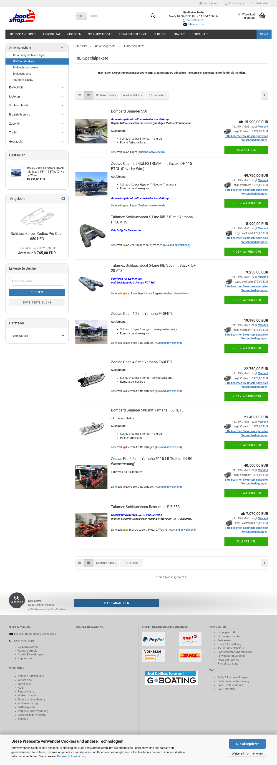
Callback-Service (28, 646)
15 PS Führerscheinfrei (231, 648)
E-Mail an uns (196, 24)
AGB (20, 687)
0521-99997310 (195, 20)
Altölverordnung (28, 703)
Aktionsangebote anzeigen (29, 55)
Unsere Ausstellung (229, 644)
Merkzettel (260, 3)
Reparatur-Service (228, 659)
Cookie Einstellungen (31, 654)
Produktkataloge (228, 663)
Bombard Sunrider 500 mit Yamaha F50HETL (147, 410)
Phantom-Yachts (23, 79)
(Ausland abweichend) (151, 152)
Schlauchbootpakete (25, 67)
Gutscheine (25, 680)
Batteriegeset (26, 707)
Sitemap (23, 718)
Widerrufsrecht (27, 695)
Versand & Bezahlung (31, 676)
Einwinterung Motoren (231, 655)
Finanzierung (26, 691)
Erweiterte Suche (37, 302)
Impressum (25, 658)
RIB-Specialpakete (23, 61)
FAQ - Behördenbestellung (233, 681)
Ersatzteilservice (133, 34)
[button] (209, 3)
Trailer (179, 34)
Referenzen (224, 640)
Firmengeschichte (228, 636)
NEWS (264, 34)
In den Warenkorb (246, 203)
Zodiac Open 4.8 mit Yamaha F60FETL (142, 362)
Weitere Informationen (247, 753)
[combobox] (106, 95)
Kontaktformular (28, 650)
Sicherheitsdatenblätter (32, 715)
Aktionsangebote (22, 34)
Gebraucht (199, 34)
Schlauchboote (100, 34)
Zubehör (160, 34)
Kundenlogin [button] (235, 3)
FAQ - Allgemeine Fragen (233, 677)
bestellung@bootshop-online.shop (35, 633)
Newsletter (24, 683)
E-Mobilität (51, 34)
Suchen (37, 292)
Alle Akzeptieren (247, 744)
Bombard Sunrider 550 (129, 111)
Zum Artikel (246, 149)
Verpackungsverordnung (33, 711)
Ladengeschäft (227, 632)
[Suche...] (81, 16)
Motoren (74, 34)
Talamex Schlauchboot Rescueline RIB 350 (145, 507)
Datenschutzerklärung (71, 756)
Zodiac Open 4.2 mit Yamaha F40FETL (142, 313)
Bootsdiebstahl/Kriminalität (235, 652)
